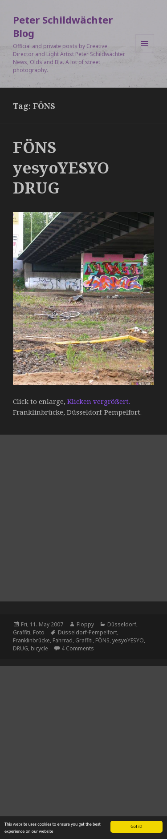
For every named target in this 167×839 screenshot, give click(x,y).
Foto (39, 632)
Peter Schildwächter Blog (63, 26)
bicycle (39, 648)
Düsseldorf (121, 624)
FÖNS (102, 640)
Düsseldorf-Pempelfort (87, 632)
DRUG (20, 648)
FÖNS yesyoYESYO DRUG (61, 167)
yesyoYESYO (128, 640)
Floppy (85, 624)
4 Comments (77, 648)
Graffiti (21, 632)
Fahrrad (63, 640)
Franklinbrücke (31, 640)
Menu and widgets (145, 52)
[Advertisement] (83, 518)
